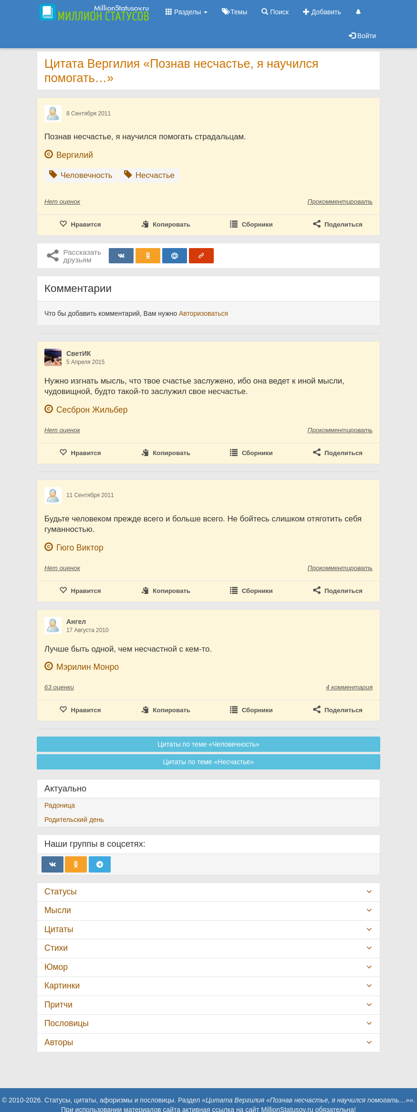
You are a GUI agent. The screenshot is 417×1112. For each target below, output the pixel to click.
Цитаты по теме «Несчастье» (208, 762)
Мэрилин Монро (87, 667)
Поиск (275, 12)
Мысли (57, 910)
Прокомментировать (340, 201)
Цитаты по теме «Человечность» (208, 744)
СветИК (78, 353)
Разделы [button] (187, 12)
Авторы (58, 1042)
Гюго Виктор (80, 547)
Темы (234, 12)
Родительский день (74, 819)
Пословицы (66, 1023)
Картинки (62, 985)
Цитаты (58, 929)
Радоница (59, 805)
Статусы (60, 891)
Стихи (56, 948)
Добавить (322, 12)
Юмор (56, 967)
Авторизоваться (203, 313)
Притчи (58, 1004)
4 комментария (349, 687)
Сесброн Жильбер (92, 410)
